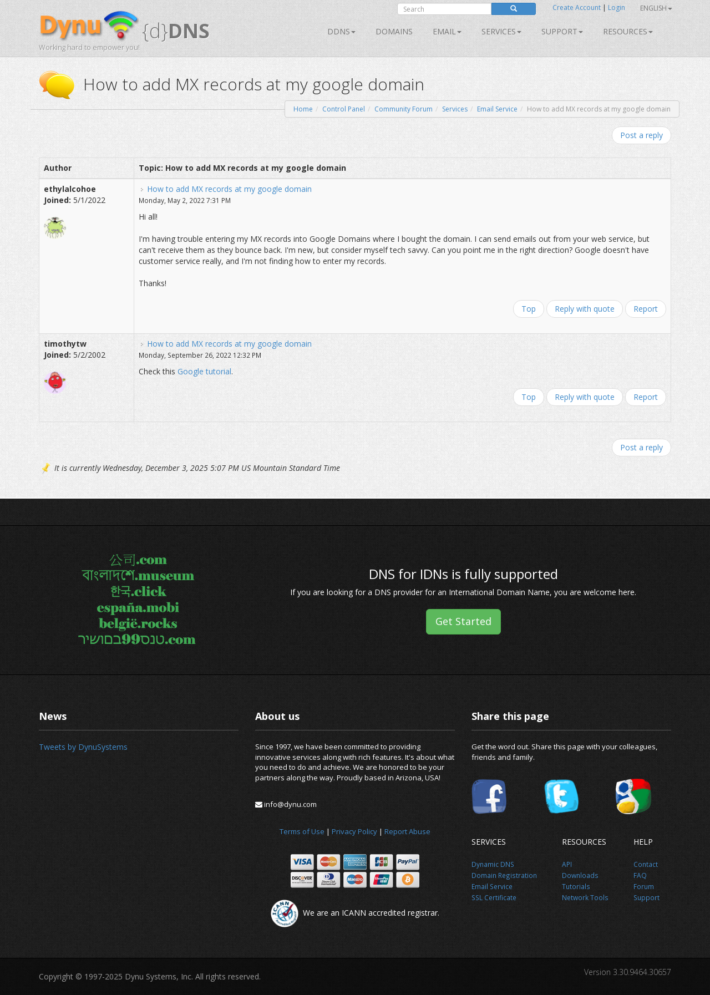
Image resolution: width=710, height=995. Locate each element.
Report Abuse (407, 831)
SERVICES (501, 31)
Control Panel (343, 109)
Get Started (463, 621)
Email (447, 31)
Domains (394, 31)
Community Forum (403, 109)
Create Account (576, 7)
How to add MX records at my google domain (229, 189)
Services (455, 109)
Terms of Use (302, 831)
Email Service (497, 109)
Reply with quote (585, 308)
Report (645, 308)
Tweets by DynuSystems (83, 747)
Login (616, 7)
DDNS (341, 31)
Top (528, 308)
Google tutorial (204, 371)
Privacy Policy (354, 831)
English (656, 8)
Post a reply (641, 135)
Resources (628, 31)
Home (303, 109)
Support (562, 31)
